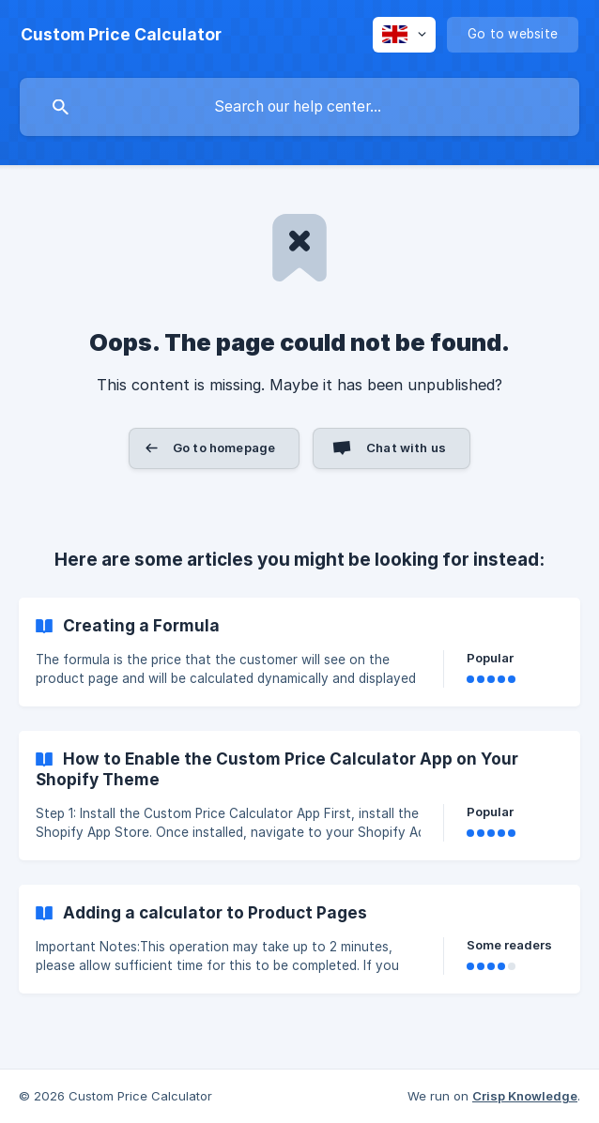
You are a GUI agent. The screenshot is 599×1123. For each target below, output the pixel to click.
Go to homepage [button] (224, 447)
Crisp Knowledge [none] (524, 1095)
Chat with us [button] (406, 447)
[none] (121, 35)
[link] (299, 652)
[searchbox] (299, 107)
